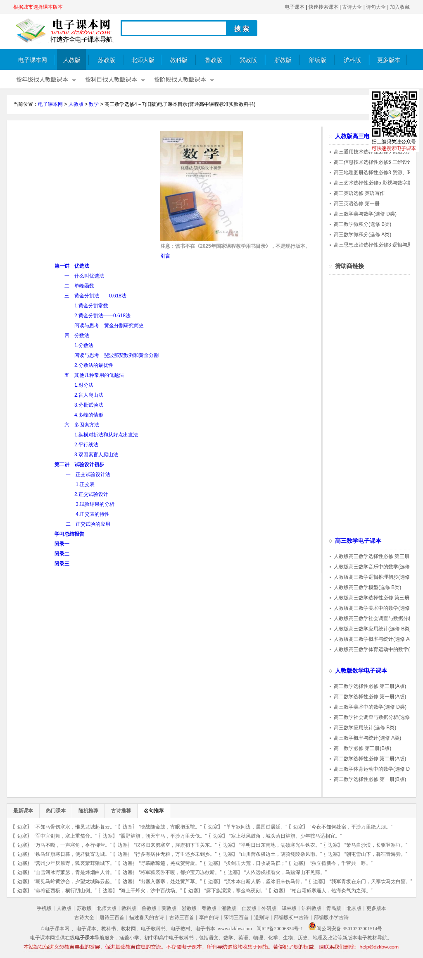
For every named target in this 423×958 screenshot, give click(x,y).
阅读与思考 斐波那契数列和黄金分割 (116, 355)
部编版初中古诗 (291, 917)
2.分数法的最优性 (93, 365)
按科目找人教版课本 (111, 80)
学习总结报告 (69, 534)
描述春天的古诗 (146, 917)
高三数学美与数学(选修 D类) (365, 214)
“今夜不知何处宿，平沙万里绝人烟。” (351, 827)
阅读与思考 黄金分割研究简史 (109, 325)
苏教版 (106, 60)
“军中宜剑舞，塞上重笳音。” (65, 836)
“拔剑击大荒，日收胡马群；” (255, 863)
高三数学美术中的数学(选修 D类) (370, 707)
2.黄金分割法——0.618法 (102, 316)
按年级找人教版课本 (42, 80)
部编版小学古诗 (331, 917)
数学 (94, 104)
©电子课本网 (55, 929)
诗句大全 (376, 7)
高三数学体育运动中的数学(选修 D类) (375, 769)
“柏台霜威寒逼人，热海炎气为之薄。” (331, 890)
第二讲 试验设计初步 (79, 464)
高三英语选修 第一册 (357, 203)
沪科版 (352, 60)
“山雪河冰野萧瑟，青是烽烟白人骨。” (75, 872)
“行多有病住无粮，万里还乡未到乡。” (175, 854)
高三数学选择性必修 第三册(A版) (370, 686)
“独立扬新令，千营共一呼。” (341, 863)
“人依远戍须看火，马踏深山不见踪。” (285, 872)
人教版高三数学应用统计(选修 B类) (372, 629)
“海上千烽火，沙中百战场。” (150, 890)
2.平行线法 (86, 445)
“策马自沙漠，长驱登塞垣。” (376, 845)
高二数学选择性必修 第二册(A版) (370, 759)
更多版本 (388, 60)
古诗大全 (352, 7)
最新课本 (23, 811)
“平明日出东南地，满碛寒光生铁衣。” (280, 845)
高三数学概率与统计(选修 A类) (367, 738)
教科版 (179, 60)
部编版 (317, 60)
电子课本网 (32, 60)
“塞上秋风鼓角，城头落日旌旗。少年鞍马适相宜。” (285, 836)
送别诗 (261, 917)
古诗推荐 (121, 811)
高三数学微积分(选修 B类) (362, 224)
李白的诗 (209, 917)
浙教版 (283, 60)
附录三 (62, 564)
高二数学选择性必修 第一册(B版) (370, 779)
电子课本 (294, 7)
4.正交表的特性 (92, 514)
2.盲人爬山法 (88, 395)
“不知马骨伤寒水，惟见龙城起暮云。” (75, 827)
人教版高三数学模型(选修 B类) (367, 587)
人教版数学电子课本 (361, 671)
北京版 (354, 908)
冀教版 (248, 60)
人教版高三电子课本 (361, 136)
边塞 (22, 827)
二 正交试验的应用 (88, 524)
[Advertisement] (82, 189)
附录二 (62, 554)
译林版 (289, 908)
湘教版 (228, 908)
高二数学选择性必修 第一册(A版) (370, 696)
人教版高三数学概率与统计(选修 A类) (375, 639)
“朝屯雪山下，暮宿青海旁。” (376, 854)
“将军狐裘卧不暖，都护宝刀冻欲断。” (180, 872)
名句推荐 (154, 811)
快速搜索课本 (323, 7)
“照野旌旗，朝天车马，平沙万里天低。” (163, 836)
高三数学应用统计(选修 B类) (365, 727)
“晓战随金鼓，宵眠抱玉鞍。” (170, 827)
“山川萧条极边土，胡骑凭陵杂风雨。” (280, 854)
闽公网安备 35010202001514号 (345, 929)
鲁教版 (213, 60)
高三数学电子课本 (358, 541)
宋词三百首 (236, 917)
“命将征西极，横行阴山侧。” (65, 890)
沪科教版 (311, 908)
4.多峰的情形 (88, 415)
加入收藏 (400, 7)
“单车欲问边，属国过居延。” (255, 827)
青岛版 (333, 908)
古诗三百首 (181, 917)
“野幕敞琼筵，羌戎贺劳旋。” (170, 863)
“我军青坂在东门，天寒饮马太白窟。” (371, 881)
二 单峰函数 (79, 286)
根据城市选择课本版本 (38, 7)
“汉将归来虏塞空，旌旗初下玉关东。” (175, 845)
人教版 (72, 60)
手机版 (44, 908)
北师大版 (142, 60)
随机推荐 (88, 811)
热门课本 (56, 811)
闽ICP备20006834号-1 (280, 929)
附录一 (62, 544)
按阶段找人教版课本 (180, 80)
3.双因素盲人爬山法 (96, 454)
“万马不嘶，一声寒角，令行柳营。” (73, 845)
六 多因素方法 (81, 425)
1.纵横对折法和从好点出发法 (106, 435)
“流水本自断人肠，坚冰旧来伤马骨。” (265, 881)
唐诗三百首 (112, 917)
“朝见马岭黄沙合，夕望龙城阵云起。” (75, 881)
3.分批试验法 (88, 405)
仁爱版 (249, 908)
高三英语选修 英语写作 (359, 193)
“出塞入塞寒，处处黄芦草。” (170, 881)
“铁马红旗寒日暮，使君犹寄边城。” (73, 854)
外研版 (268, 908)
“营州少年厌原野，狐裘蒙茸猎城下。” (75, 863)
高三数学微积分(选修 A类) (362, 234)
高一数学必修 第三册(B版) (362, 748)
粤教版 (209, 908)
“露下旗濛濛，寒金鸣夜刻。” (235, 890)
